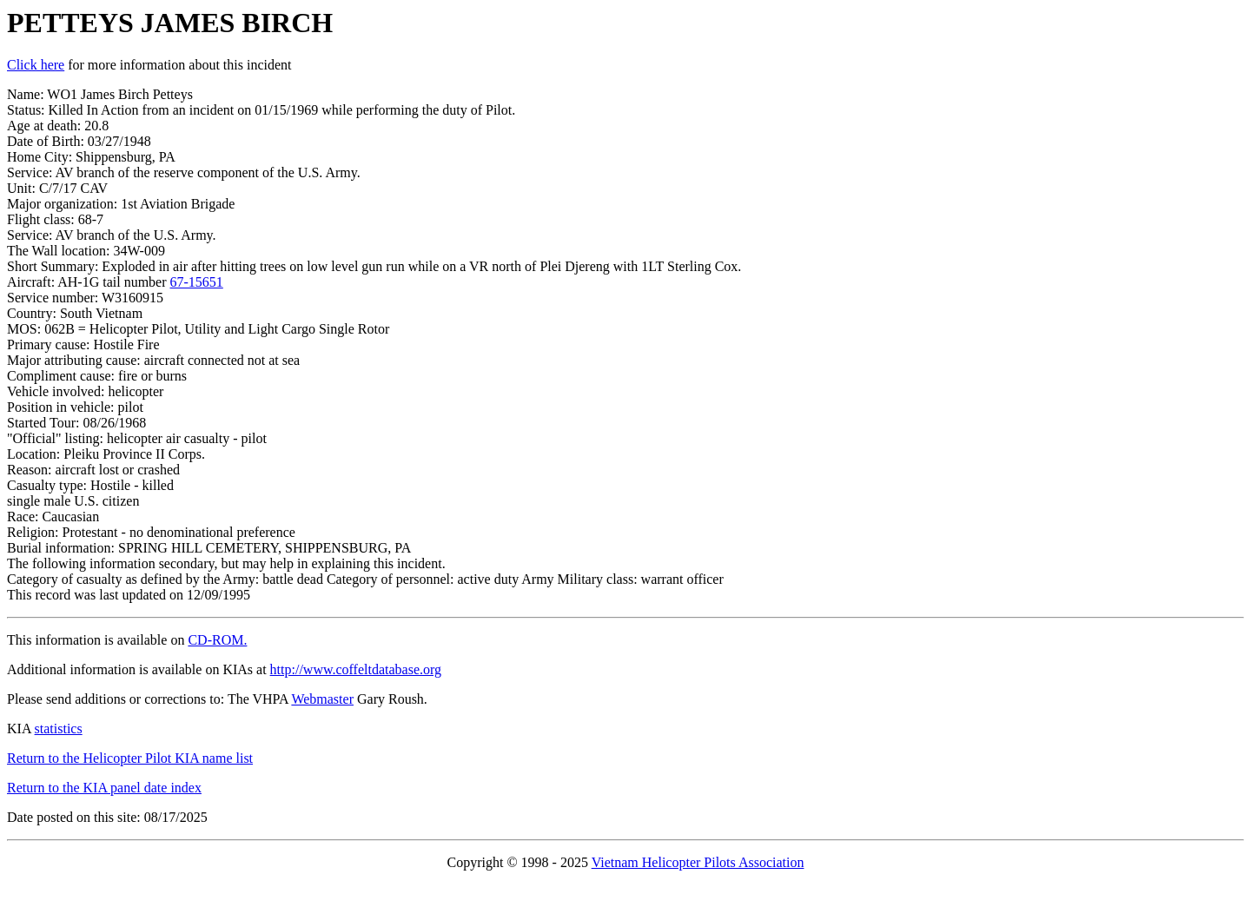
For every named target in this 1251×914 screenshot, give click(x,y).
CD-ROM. (217, 640)
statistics (59, 728)
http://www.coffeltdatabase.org (355, 669)
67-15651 (196, 282)
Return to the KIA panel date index (104, 787)
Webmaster (322, 699)
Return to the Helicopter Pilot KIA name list (130, 758)
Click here (35, 64)
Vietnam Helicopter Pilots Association (698, 862)
